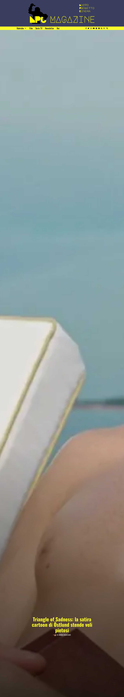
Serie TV (38, 28)
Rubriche (20, 28)
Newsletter (49, 28)
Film (31, 28)
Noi (58, 28)
